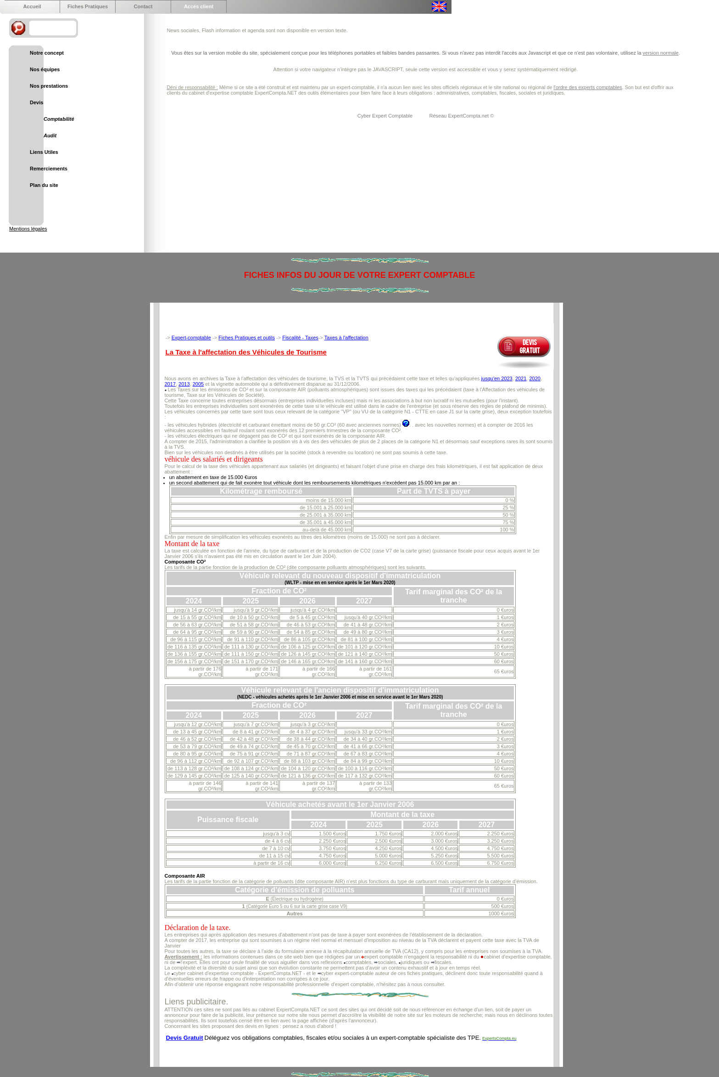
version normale (661, 53)
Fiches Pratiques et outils (246, 337)
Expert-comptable (191, 337)
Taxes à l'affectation (346, 337)
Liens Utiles (44, 152)
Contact (143, 6)
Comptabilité (59, 119)
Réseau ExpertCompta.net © (461, 115)
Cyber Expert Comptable (385, 115)
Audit (50, 135)
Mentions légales (28, 228)
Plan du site (44, 185)
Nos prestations (49, 86)
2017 (170, 384)
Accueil (32, 6)
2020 (534, 378)
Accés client (198, 6)
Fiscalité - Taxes (300, 337)
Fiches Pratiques (87, 6)
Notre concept (47, 53)
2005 (198, 384)
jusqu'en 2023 (497, 378)
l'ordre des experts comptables (587, 87)
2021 (520, 378)
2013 (184, 384)
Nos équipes (45, 69)
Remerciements (48, 168)
